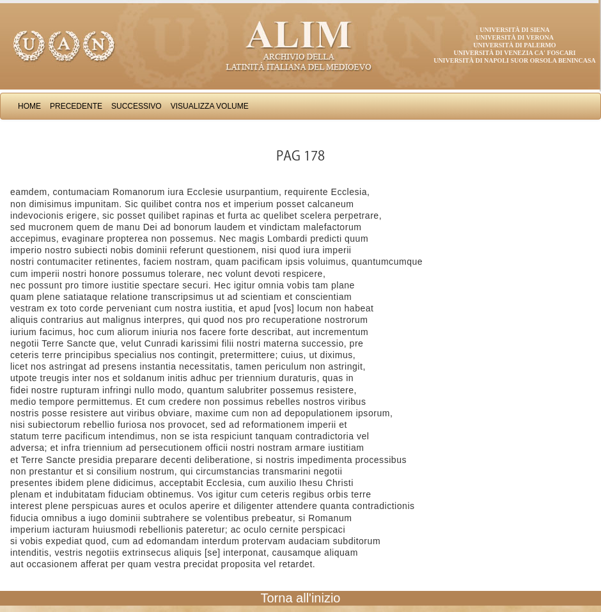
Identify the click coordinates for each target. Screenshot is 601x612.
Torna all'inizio (301, 598)
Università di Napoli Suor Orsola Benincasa (514, 60)
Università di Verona (515, 37)
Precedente (76, 106)
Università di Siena (514, 29)
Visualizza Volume (210, 106)
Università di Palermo (514, 45)
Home (29, 106)
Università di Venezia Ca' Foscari (515, 52)
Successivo (136, 106)
